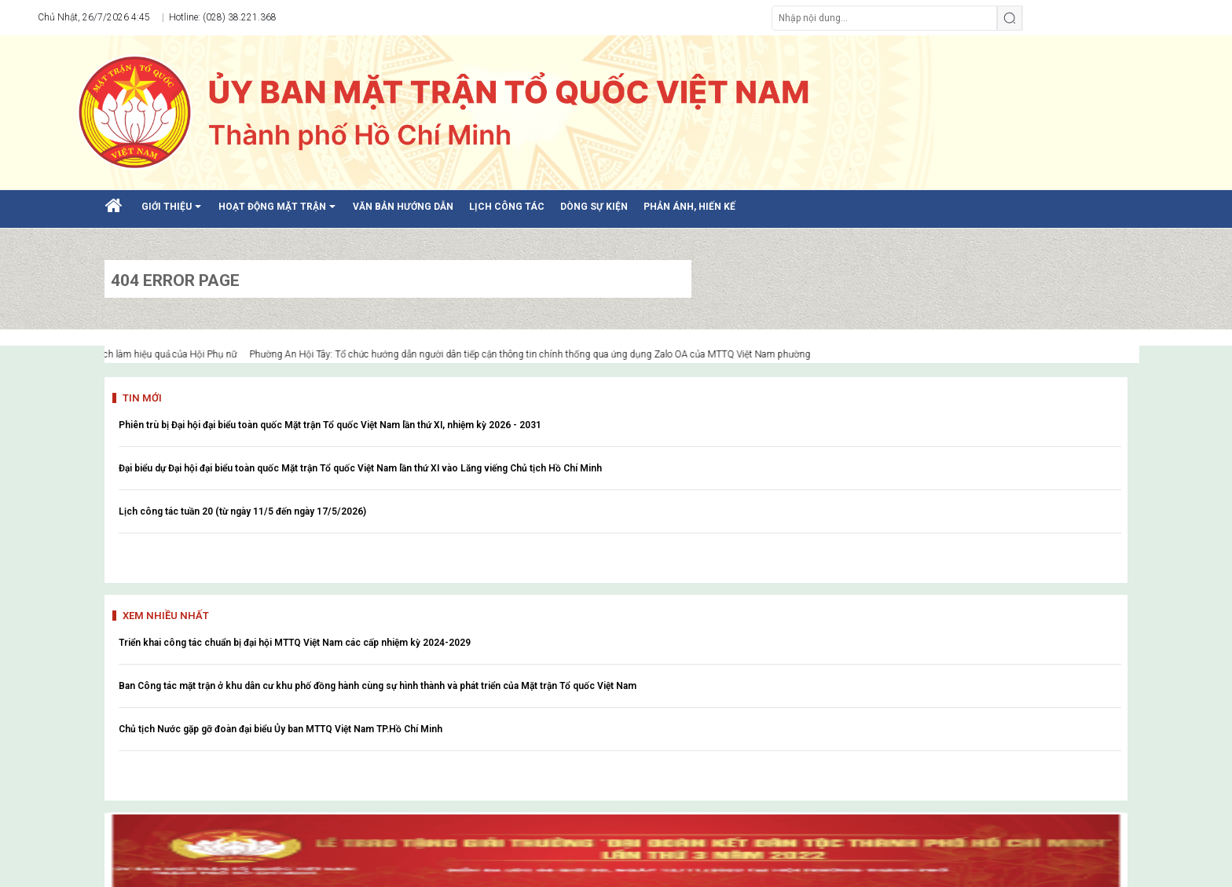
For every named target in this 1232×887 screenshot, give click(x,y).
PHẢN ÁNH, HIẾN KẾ (689, 206)
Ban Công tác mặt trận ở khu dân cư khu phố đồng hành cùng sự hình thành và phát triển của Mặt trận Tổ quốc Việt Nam (377, 685)
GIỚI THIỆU (174, 212)
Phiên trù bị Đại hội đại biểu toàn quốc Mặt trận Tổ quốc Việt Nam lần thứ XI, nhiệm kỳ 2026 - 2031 (330, 425)
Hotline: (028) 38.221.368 (222, 17)
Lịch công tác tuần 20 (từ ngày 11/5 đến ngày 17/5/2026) (242, 511)
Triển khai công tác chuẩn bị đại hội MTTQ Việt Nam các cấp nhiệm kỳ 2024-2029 (295, 642)
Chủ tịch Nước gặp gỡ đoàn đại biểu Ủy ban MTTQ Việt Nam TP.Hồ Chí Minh (280, 729)
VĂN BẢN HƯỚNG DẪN (403, 206)
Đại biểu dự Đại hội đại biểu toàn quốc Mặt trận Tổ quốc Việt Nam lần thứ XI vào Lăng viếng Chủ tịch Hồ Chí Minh (360, 468)
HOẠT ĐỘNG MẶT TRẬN (279, 212)
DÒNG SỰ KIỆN (594, 206)
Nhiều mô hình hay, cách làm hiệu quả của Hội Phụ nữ (137, 354)
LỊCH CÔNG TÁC (506, 206)
